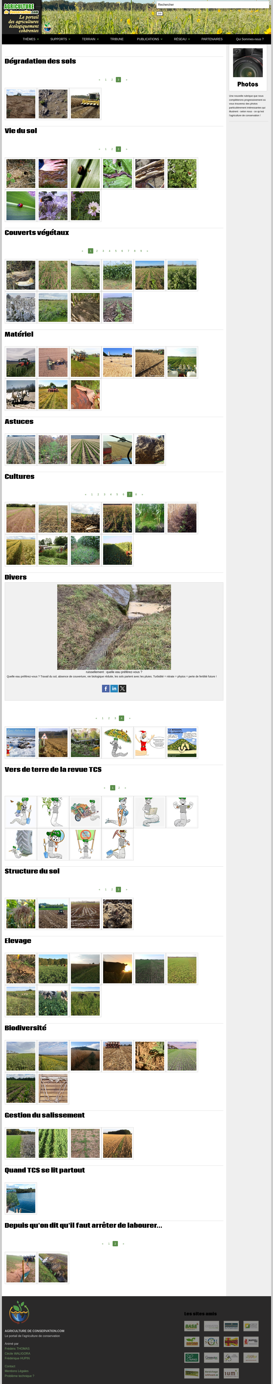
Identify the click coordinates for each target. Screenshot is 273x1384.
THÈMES (29, 39)
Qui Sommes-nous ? (250, 39)
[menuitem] (9, 39)
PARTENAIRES (212, 39)
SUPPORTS (58, 39)
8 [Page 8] (135, 250)
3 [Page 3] (103, 250)
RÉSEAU (180, 39)
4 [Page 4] (109, 250)
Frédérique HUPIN (17, 1358)
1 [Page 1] (106, 79)
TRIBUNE (117, 39)
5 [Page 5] (116, 250)
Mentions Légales (16, 1371)
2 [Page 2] (112, 79)
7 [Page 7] (128, 250)
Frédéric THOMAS (17, 1348)
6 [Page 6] (122, 250)
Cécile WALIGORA (17, 1353)
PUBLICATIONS (148, 39)
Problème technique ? (19, 1376)
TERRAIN (88, 39)
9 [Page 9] (141, 250)
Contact (10, 1366)
